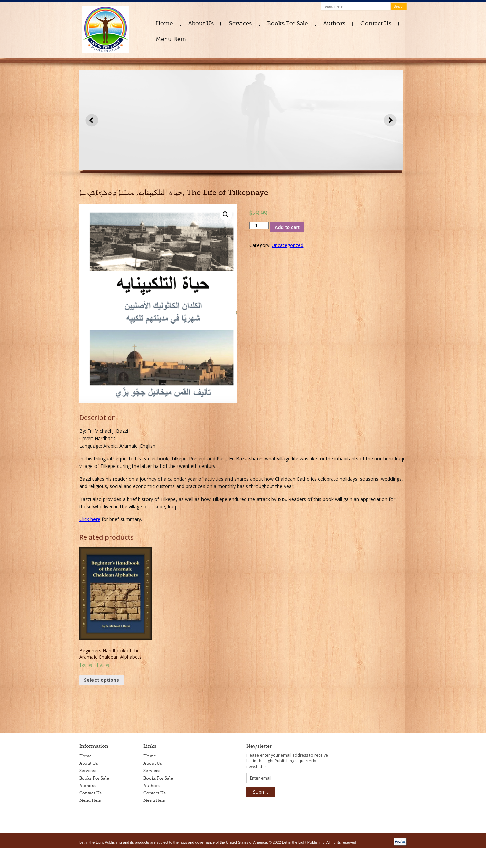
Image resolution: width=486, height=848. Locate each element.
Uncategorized (287, 245)
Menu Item (171, 39)
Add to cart (287, 227)
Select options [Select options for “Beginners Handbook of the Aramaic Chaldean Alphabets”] (101, 680)
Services (240, 23)
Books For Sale (287, 23)
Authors (334, 23)
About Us (201, 23)
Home (164, 23)
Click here (89, 519)
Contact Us (376, 23)
